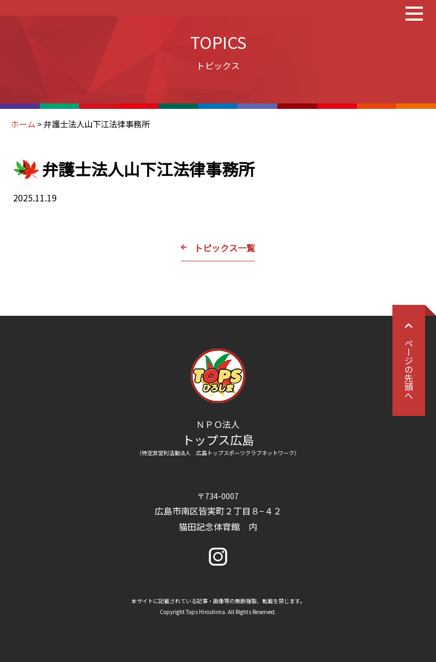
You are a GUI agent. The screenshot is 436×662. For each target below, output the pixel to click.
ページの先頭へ (408, 360)
